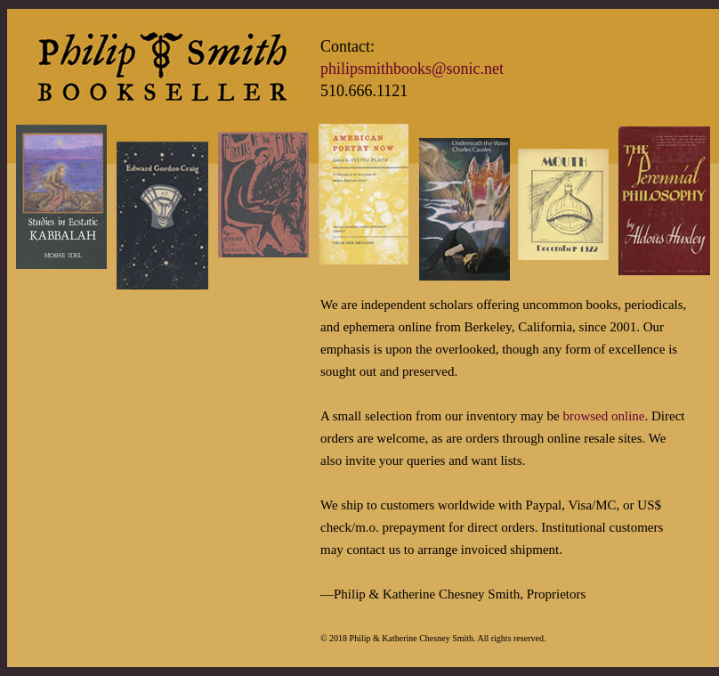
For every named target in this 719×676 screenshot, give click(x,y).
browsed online (603, 416)
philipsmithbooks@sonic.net (412, 68)
